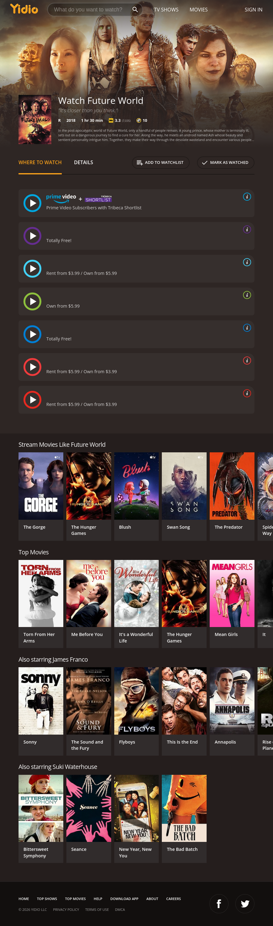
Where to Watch (40, 162)
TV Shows (166, 9)
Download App (124, 898)
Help (98, 898)
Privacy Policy (66, 909)
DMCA (120, 909)
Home (24, 898)
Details (83, 162)
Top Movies (75, 898)
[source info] (246, 197)
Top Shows (47, 898)
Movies (199, 9)
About (152, 898)
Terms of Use (97, 909)
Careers (173, 898)
